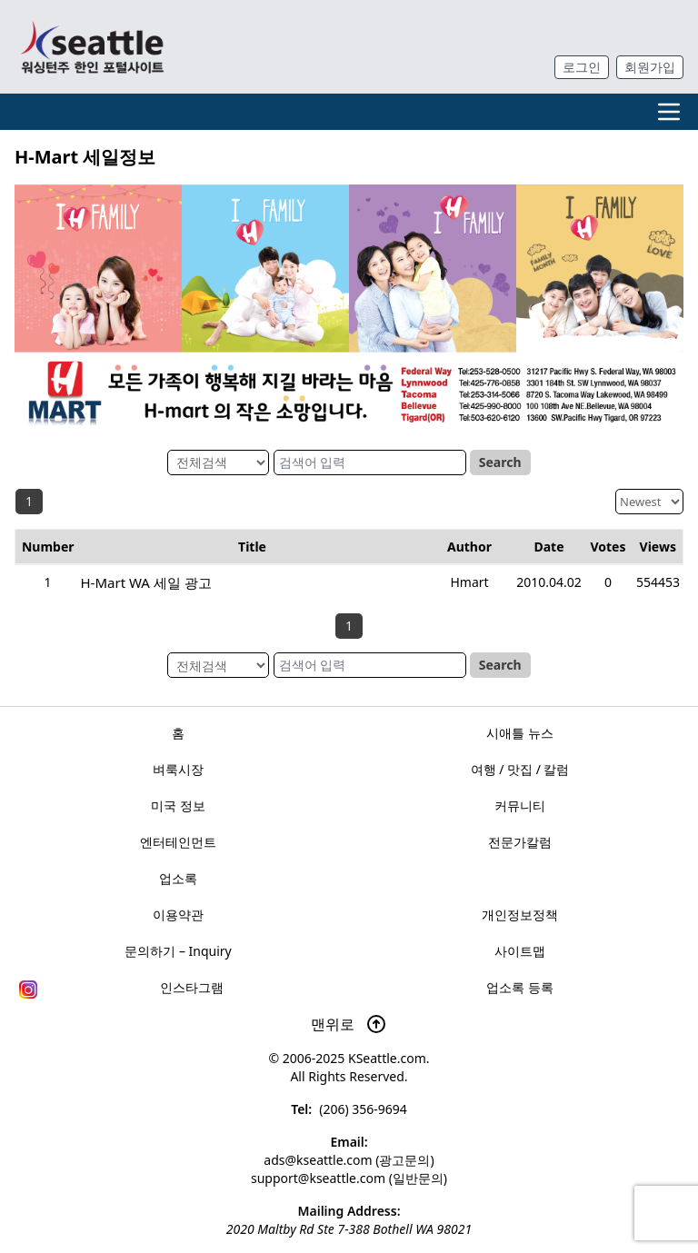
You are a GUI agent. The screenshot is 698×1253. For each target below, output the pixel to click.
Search (500, 462)
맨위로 (349, 1024)
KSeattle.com (387, 1058)
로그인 (582, 66)
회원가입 (649, 66)
